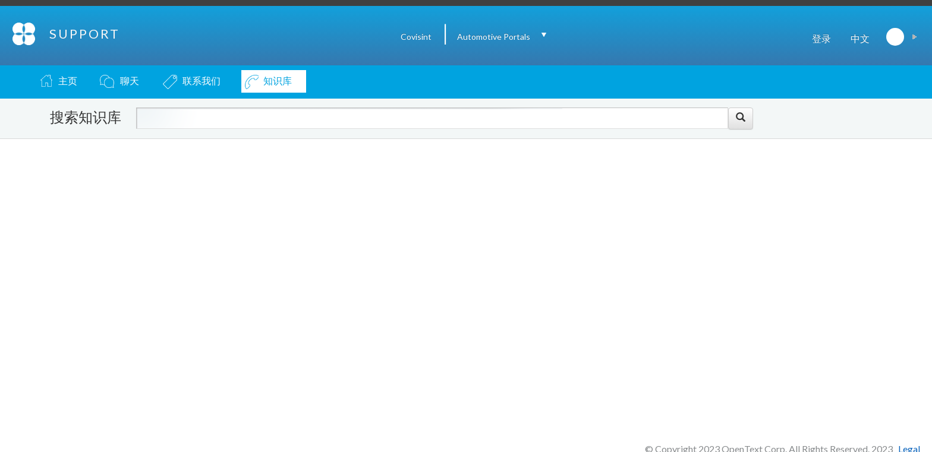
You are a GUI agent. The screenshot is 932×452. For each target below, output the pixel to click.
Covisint (416, 36)
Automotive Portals (493, 36)
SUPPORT (84, 34)
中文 (860, 38)
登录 (821, 38)
